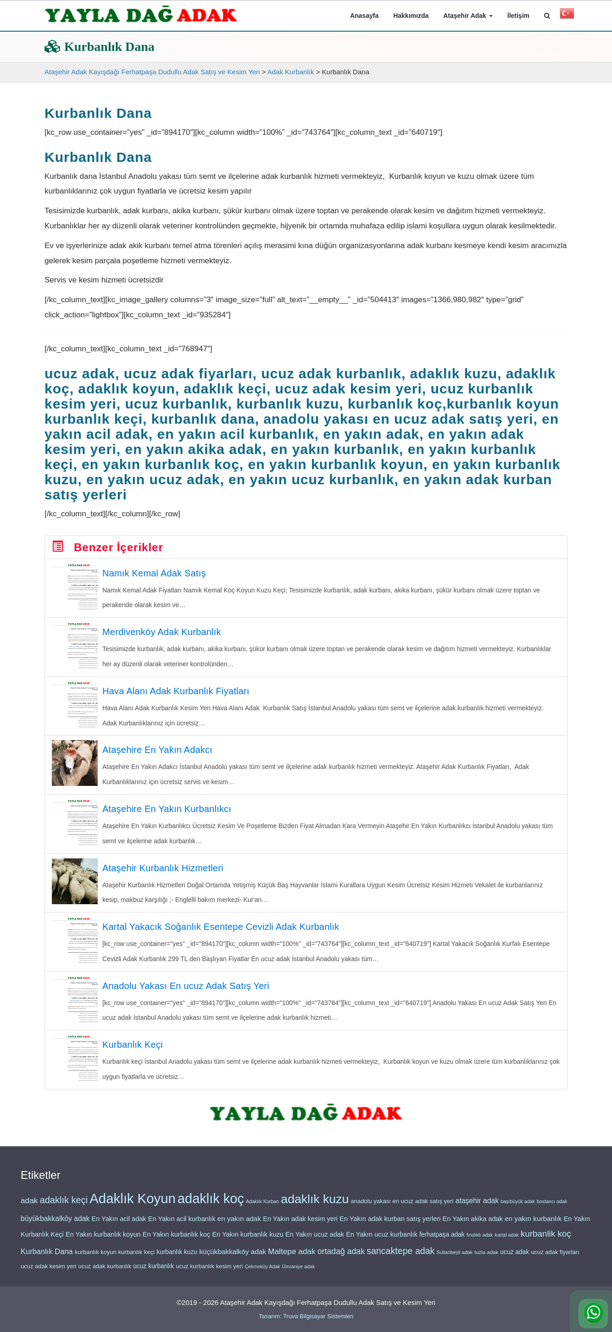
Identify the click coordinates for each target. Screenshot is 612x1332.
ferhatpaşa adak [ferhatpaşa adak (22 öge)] (442, 1241)
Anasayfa (364, 15)
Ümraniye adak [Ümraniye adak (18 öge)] (298, 1273)
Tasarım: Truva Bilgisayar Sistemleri (306, 1316)
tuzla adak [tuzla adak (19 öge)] (486, 1258)
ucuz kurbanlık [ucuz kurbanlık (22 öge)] (153, 1272)
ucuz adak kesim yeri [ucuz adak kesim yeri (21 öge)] (48, 1272)
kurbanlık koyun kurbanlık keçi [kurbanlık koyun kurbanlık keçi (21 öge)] (115, 1258)
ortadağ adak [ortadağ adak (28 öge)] (341, 1257)
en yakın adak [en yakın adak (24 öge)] (239, 1225)
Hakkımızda (410, 15)
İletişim (518, 15)
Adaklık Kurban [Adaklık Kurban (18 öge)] (262, 1207)
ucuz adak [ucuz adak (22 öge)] (514, 1258)
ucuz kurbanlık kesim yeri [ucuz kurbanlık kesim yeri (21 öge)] (209, 1272)
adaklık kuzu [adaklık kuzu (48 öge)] (315, 1205)
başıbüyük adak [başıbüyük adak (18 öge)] (518, 1207)
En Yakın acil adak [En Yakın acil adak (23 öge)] (118, 1225)
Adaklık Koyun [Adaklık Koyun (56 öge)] (132, 1204)
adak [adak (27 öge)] (29, 1206)
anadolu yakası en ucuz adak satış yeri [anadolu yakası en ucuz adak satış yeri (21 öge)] (402, 1207)
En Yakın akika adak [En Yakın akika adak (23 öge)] (473, 1225)
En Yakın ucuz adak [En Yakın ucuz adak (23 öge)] (314, 1240)
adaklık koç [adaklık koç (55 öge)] (211, 1205)
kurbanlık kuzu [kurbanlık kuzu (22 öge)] (176, 1258)
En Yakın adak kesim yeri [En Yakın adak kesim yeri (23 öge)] (300, 1225)
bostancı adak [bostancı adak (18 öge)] (552, 1207)
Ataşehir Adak (468, 15)
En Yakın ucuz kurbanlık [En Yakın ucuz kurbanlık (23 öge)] (381, 1240)
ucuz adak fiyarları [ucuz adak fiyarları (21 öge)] (555, 1258)
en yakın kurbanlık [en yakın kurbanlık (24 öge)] (533, 1225)
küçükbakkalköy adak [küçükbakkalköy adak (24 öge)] (232, 1258)
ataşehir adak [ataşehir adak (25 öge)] (477, 1207)
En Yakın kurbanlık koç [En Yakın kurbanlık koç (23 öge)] (176, 1240)
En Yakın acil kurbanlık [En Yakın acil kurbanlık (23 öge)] (182, 1225)
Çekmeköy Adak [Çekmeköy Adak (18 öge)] (262, 1273)
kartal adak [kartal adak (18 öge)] (507, 1241)
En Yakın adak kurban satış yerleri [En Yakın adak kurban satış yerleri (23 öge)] (389, 1225)
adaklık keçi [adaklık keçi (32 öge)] (64, 1206)
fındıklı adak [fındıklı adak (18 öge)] (480, 1241)
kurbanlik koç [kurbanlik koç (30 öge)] (546, 1240)
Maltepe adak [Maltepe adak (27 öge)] (292, 1257)
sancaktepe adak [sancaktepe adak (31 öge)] (400, 1257)
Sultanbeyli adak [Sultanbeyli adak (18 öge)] (455, 1258)
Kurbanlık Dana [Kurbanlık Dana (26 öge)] (47, 1258)
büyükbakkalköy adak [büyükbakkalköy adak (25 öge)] (55, 1225)
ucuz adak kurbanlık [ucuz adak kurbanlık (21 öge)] (105, 1272)
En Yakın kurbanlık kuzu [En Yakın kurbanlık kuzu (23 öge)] (248, 1240)
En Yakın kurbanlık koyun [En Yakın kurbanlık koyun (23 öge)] (103, 1240)
